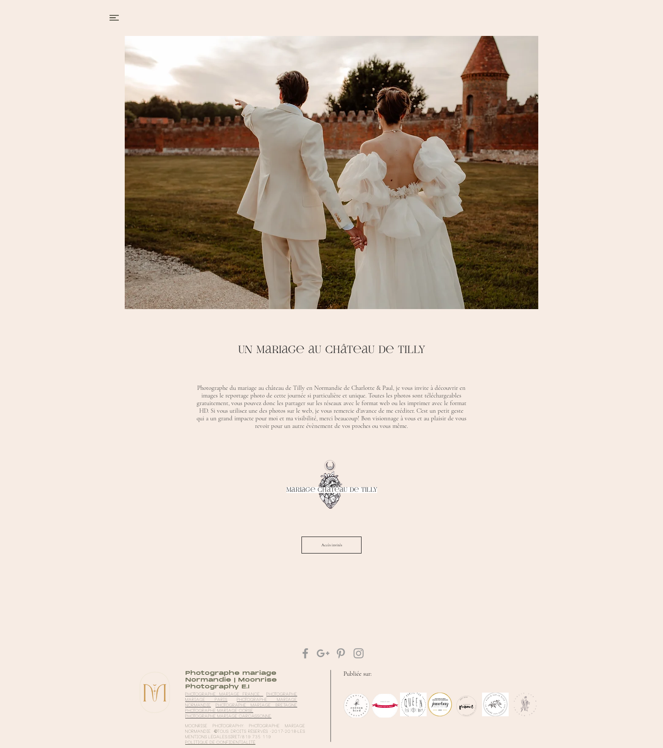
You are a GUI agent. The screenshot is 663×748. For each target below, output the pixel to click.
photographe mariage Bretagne (256, 706)
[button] (114, 17)
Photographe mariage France (224, 695)
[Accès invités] (331, 545)
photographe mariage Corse (219, 711)
